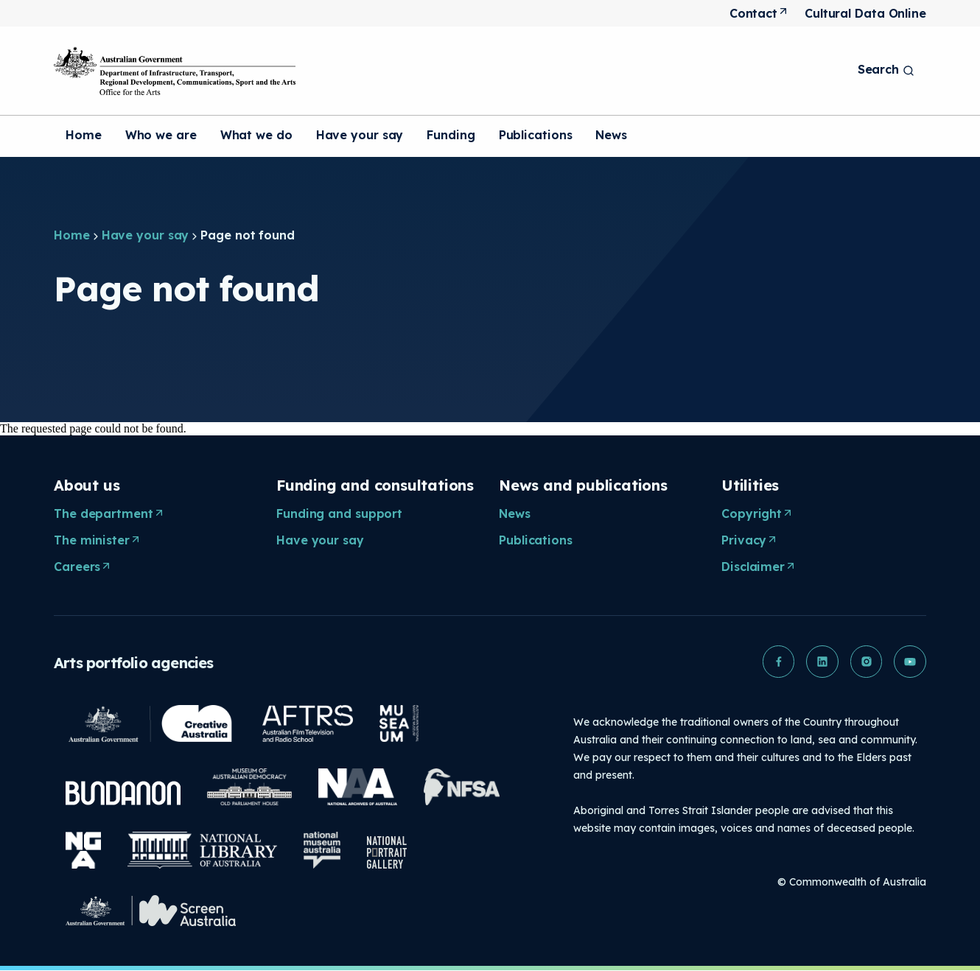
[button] (777, 661)
